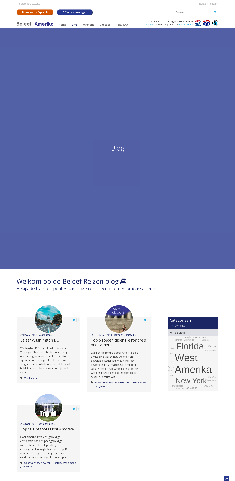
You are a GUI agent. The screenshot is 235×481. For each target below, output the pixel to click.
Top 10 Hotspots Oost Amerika (47, 429)
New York (108, 382)
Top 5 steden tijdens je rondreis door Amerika (118, 342)
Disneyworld (189, 340)
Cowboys (180, 389)
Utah (172, 349)
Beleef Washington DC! (40, 340)
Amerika (180, 325)
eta (171, 376)
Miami (98, 382)
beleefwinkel (185, 24)
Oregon (212, 346)
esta (171, 354)
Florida (190, 346)
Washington (31, 378)
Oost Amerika (31, 463)
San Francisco (138, 382)
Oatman (171, 367)
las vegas (191, 387)
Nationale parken (195, 337)
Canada (205, 340)
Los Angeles (98, 386)
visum (170, 370)
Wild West (212, 377)
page (206, 350)
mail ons (149, 24)
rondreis (212, 351)
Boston (57, 463)
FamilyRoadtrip (177, 386)
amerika (178, 340)
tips (172, 362)
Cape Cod (27, 466)
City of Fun (209, 386)
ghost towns (211, 380)
